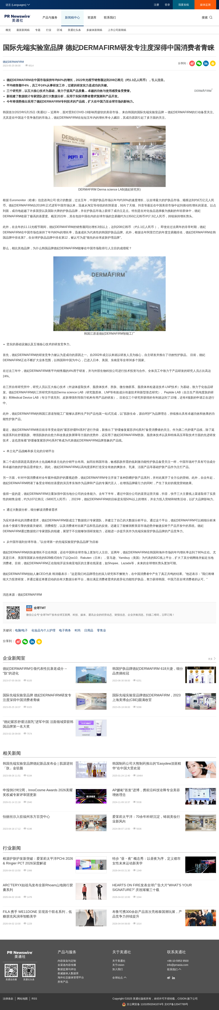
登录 (167, 4)
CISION (181, 998)
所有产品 (63, 981)
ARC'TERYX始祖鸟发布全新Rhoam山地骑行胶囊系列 (38, 887)
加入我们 (117, 969)
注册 (156, 4)
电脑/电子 (21, 630)
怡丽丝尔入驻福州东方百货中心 (26, 817)
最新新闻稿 (23, 29)
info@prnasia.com (177, 964)
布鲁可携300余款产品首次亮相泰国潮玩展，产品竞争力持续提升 (147, 914)
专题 (37, 29)
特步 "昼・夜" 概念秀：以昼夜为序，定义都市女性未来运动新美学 (146, 861)
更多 (212, 658)
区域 (59, 29)
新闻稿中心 (72, 17)
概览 (8, 29)
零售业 (101, 630)
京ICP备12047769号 (176, 1004)
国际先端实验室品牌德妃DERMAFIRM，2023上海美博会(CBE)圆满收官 (146, 697)
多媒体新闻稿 (94, 29)
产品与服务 (49, 17)
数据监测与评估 (67, 969)
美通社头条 (74, 29)
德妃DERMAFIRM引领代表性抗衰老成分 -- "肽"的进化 (35, 671)
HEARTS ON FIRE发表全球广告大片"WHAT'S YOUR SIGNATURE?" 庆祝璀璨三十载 (152, 887)
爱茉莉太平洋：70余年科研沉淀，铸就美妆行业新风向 (146, 819)
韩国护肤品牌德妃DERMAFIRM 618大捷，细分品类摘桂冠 (147, 671)
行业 (48, 29)
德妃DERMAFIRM (13, 61)
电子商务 (65, 630)
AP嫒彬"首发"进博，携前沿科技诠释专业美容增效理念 (146, 792)
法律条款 (8, 998)
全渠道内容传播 (67, 964)
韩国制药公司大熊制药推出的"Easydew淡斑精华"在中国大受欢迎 (146, 766)
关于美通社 (121, 952)
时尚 (78, 630)
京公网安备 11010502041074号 (143, 1004)
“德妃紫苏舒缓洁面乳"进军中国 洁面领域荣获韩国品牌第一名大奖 (38, 724)
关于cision (118, 964)
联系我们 (110, 17)
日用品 (88, 630)
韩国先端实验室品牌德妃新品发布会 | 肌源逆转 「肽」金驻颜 (38, 766)
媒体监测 (205, 4)
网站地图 (22, 998)
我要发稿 (183, 4)
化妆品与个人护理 (43, 630)
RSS (34, 998)
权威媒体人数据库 (68, 973)
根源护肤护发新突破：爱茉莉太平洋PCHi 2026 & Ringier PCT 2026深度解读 (38, 861)
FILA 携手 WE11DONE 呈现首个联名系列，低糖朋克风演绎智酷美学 (37, 914)
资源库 (91, 17)
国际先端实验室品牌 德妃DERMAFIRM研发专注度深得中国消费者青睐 (37, 697)
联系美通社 (176, 952)
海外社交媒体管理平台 (71, 977)
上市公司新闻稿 (117, 29)
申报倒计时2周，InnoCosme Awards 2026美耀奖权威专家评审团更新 (38, 792)
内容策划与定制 (67, 960)
